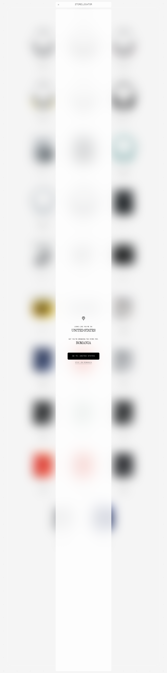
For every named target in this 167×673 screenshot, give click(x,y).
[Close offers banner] (108, 10)
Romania (83, 362)
